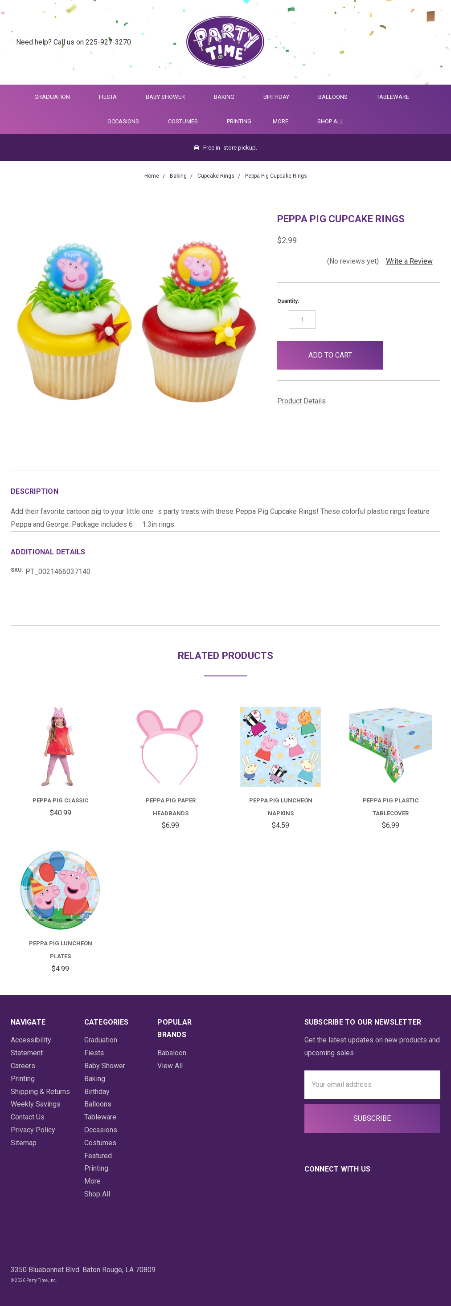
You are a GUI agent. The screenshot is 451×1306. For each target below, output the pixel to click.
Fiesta (111, 97)
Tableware (397, 97)
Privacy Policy (33, 1130)
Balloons (336, 97)
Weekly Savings (36, 1104)
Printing (239, 121)
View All (170, 1066)
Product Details (304, 401)
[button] (397, 355)
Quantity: (288, 301)
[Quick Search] (387, 42)
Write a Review (409, 261)
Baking (228, 97)
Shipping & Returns (40, 1091)
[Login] (408, 42)
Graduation (56, 97)
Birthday (280, 97)
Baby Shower (169, 97)
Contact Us (28, 1117)
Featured (98, 1155)
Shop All (330, 121)
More (279, 121)
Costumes (186, 121)
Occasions (127, 121)
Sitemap (24, 1143)
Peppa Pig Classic (60, 800)
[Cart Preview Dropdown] (430, 42)
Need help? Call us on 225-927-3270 (73, 42)
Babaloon (171, 1053)
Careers (23, 1066)
